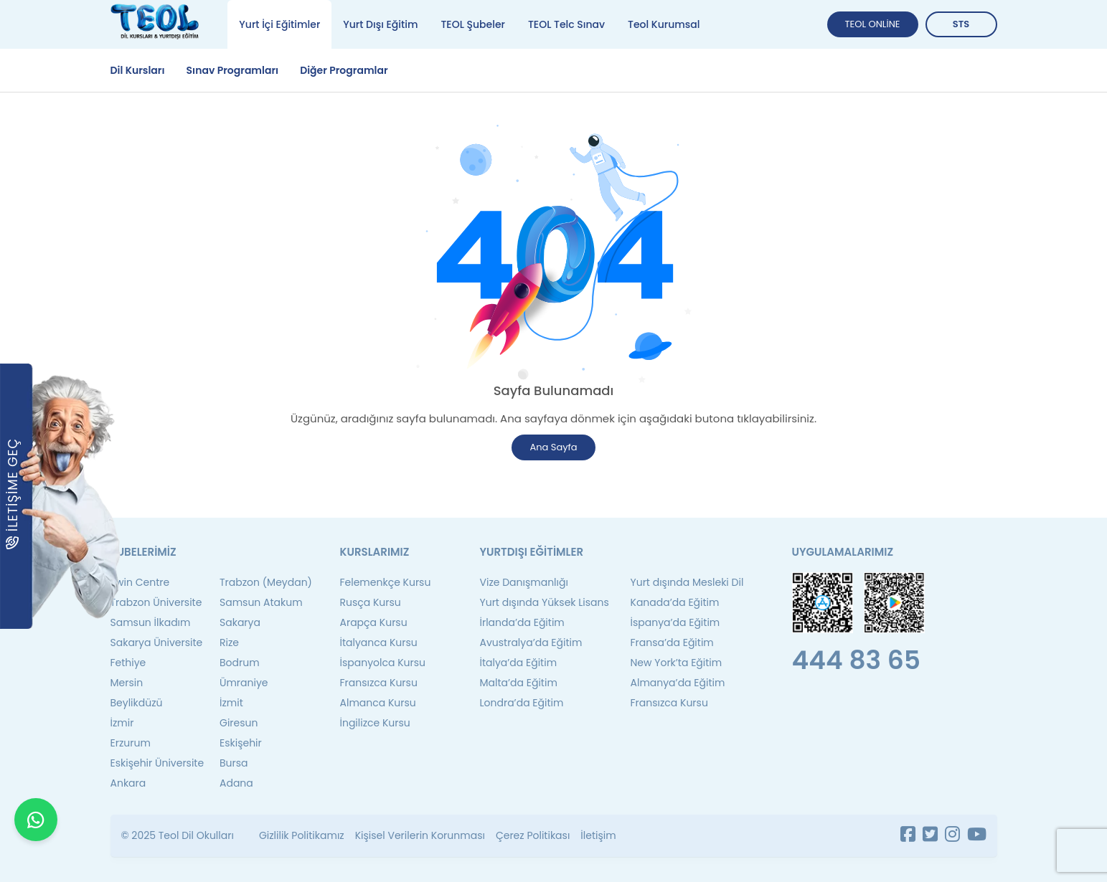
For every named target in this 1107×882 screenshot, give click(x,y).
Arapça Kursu (374, 622)
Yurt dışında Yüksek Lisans (544, 602)
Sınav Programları (233, 70)
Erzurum (130, 743)
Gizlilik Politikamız (301, 835)
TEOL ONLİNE (872, 24)
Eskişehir (241, 743)
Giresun (239, 723)
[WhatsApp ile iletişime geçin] (35, 846)
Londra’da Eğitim (522, 703)
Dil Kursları (137, 70)
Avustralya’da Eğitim (531, 642)
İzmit (231, 703)
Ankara (128, 783)
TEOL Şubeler (472, 24)
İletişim (598, 835)
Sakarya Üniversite (156, 642)
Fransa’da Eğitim (672, 642)
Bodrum (240, 662)
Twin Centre (140, 582)
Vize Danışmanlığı (524, 582)
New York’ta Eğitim (676, 662)
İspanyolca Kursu (382, 662)
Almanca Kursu (378, 703)
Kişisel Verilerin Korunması (420, 835)
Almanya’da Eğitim (678, 682)
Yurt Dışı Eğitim (380, 24)
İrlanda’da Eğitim (522, 622)
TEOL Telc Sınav (566, 24)
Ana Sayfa (553, 447)
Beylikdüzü (136, 703)
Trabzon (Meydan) (266, 582)
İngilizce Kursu (375, 723)
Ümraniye (244, 682)
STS (961, 24)
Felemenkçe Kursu (385, 582)
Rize (229, 642)
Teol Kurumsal (663, 24)
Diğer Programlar (344, 70)
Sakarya (240, 622)
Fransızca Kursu (379, 682)
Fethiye (128, 662)
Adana (236, 783)
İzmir (122, 723)
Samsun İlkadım (150, 622)
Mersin (126, 682)
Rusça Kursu (370, 602)
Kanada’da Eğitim (675, 602)
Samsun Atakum (261, 602)
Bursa (234, 763)
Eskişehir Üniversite (157, 763)
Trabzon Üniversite (156, 602)
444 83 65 (856, 660)
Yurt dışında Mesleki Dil (687, 582)
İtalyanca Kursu (379, 642)
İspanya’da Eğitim (675, 622)
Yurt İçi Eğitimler (279, 24)
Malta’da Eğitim (518, 682)
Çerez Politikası (533, 835)
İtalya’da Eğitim (518, 662)
